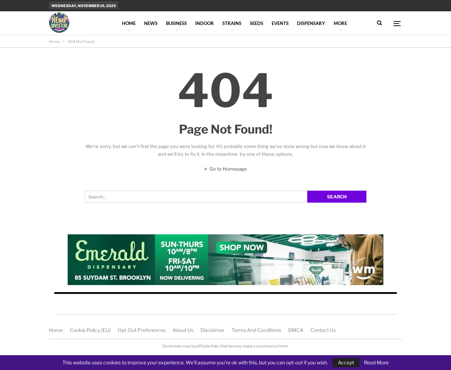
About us (183, 330)
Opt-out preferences (142, 330)
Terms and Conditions (256, 330)
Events (280, 23)
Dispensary (311, 23)
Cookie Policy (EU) (90, 330)
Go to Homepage (225, 169)
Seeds (256, 23)
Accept (346, 362)
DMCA (295, 330)
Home (129, 23)
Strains (231, 23)
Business (176, 23)
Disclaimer (212, 330)
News (150, 23)
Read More (376, 362)
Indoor (204, 23)
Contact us (323, 330)
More (340, 23)
